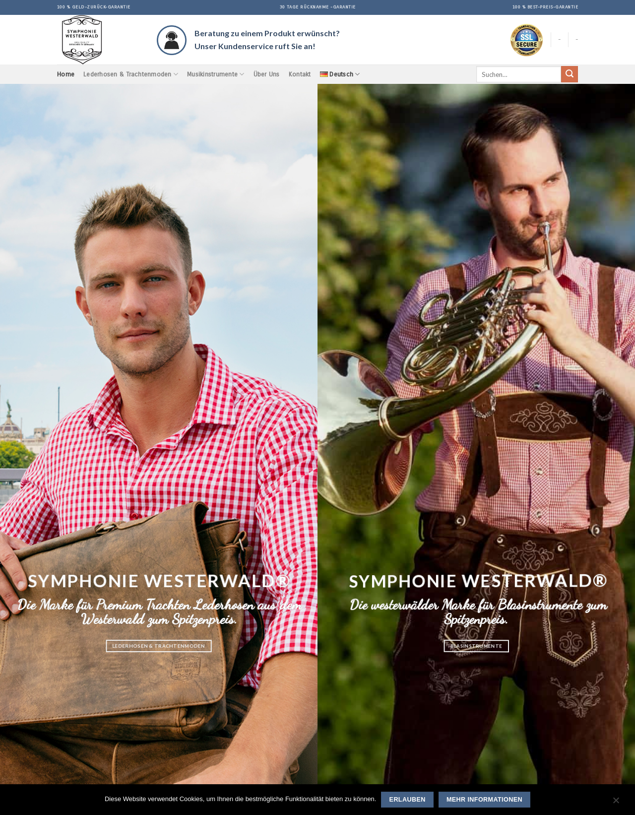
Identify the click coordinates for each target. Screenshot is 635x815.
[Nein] (615, 803)
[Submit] (569, 74)
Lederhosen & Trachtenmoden (130, 74)
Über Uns (267, 74)
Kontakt (300, 74)
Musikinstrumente (216, 74)
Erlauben (407, 799)
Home (65, 74)
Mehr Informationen (484, 799)
